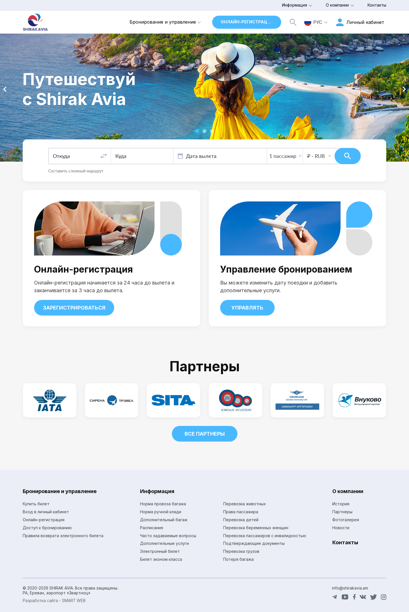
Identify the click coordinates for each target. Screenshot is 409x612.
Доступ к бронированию (47, 527)
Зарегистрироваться (74, 308)
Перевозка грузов (241, 551)
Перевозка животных (244, 503)
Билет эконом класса (161, 559)
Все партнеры (205, 434)
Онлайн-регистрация (247, 21)
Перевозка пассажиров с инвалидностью (264, 535)
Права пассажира (240, 511)
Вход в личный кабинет (46, 511)
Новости (340, 527)
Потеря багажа (238, 559)
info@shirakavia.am (350, 588)
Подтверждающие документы (254, 543)
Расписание (151, 527)
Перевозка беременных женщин (255, 527)
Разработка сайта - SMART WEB (54, 600)
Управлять (247, 308)
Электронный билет (160, 551)
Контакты (377, 5)
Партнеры (342, 511)
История (340, 503)
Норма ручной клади (160, 511)
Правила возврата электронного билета (63, 535)
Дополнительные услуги (164, 543)
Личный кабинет (365, 22)
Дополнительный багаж (163, 519)
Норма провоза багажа (163, 503)
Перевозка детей (240, 519)
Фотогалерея (345, 519)
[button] (197, 131)
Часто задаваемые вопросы (168, 535)
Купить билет (36, 503)
